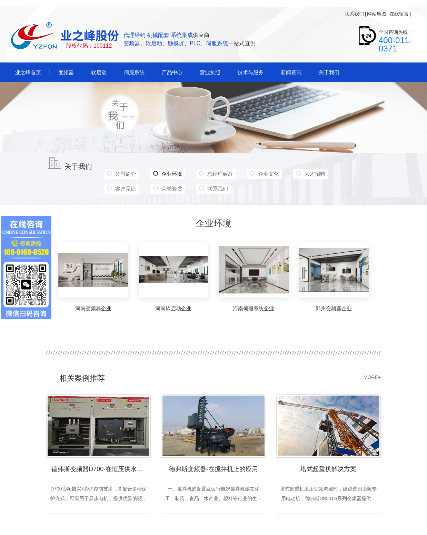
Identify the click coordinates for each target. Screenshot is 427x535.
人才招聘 (312, 174)
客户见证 (125, 189)
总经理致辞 (219, 174)
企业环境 (166, 174)
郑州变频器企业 (334, 308)
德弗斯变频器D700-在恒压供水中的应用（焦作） (101, 469)
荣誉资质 (171, 189)
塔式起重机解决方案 (328, 469)
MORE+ (372, 377)
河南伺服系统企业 (253, 308)
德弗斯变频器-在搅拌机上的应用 (213, 469)
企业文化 (267, 174)
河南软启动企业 (173, 308)
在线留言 (399, 14)
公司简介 (125, 174)
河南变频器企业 (93, 308)
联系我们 (354, 14)
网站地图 (376, 14)
